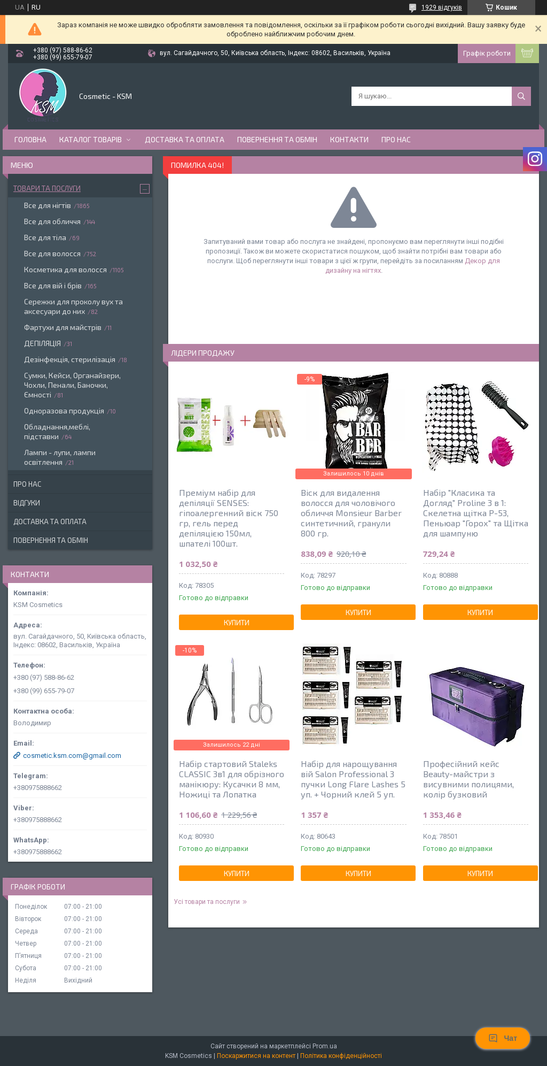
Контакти (349, 139)
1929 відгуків (441, 7)
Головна (30, 139)
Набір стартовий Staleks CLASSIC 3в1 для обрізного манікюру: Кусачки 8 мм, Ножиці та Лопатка (231, 778)
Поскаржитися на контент (256, 1056)
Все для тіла (45, 237)
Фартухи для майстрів (62, 327)
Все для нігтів (47, 205)
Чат (502, 1038)
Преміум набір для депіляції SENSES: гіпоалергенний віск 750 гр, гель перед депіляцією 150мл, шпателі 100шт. (228, 517)
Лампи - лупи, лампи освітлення (60, 457)
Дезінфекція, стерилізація (69, 359)
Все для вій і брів (53, 285)
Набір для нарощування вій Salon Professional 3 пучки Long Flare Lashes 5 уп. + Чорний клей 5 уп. (353, 778)
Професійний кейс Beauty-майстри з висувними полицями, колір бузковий (468, 778)
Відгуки (26, 503)
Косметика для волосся (65, 269)
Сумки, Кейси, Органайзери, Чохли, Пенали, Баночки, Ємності (72, 385)
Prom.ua (324, 1046)
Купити (236, 622)
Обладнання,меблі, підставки (57, 431)
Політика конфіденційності (341, 1056)
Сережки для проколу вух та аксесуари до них (73, 306)
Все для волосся (52, 253)
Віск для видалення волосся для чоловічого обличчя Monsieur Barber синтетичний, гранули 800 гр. (351, 512)
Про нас (396, 139)
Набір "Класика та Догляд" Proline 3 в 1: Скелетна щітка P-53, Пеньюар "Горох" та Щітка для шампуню (475, 512)
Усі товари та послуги (207, 902)
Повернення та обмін (277, 139)
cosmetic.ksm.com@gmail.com (72, 755)
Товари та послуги (47, 188)
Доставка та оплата (184, 139)
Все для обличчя (52, 221)
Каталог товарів (90, 139)
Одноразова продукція (64, 410)
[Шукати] (521, 96)
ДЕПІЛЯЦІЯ (42, 343)
